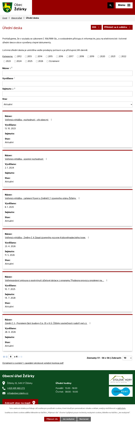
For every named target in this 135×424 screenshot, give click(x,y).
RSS (96, 27)
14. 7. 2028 (10, 298)
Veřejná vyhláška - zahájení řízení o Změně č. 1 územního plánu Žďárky (43, 198)
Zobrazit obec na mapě (17, 403)
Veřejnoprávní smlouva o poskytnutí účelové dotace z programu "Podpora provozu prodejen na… (56, 280)
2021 (113, 56)
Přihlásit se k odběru (117, 27)
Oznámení (54, 61)
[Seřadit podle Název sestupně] (12, 68)
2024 (19, 61)
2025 (30, 61)
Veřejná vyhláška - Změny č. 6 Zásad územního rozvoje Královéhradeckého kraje (47, 238)
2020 (102, 56)
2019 (92, 56)
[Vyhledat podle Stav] (67, 104)
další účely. (121, 408)
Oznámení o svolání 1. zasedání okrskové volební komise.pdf (33, 363)
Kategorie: (7, 56)
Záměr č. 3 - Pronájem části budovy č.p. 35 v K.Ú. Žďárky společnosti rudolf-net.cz (48, 323)
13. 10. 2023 (10, 129)
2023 (8, 61)
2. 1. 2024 (9, 168)
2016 (61, 56)
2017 (71, 56)
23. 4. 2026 (10, 246)
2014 (40, 56)
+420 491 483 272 (16, 388)
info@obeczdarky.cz (17, 393)
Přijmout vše (52, 419)
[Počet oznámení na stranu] (127, 358)
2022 (123, 56)
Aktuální (9, 142)
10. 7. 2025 (10, 289)
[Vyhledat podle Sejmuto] (67, 93)
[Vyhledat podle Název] (67, 73)
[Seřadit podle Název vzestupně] (12, 67)
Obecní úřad (16, 18)
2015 (50, 56)
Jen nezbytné (68, 419)
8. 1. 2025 (9, 207)
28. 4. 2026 (10, 332)
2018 (81, 56)
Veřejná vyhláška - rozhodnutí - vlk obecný (29, 120)
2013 (29, 56)
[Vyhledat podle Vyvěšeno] (67, 83)
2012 (19, 56)
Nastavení (83, 419)
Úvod (4, 18)
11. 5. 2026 (10, 255)
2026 (40, 61)
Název (6, 68)
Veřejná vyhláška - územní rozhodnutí (26, 159)
